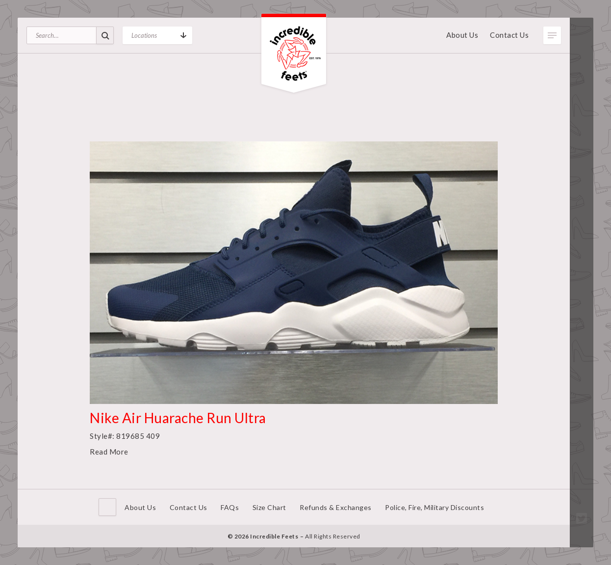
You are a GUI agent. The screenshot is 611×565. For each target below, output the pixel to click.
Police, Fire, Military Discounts (434, 507)
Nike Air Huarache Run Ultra (178, 417)
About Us (462, 34)
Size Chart (269, 507)
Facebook (581, 503)
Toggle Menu (552, 35)
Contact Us (509, 34)
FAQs (230, 507)
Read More (109, 451)
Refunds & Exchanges (336, 507)
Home (107, 507)
